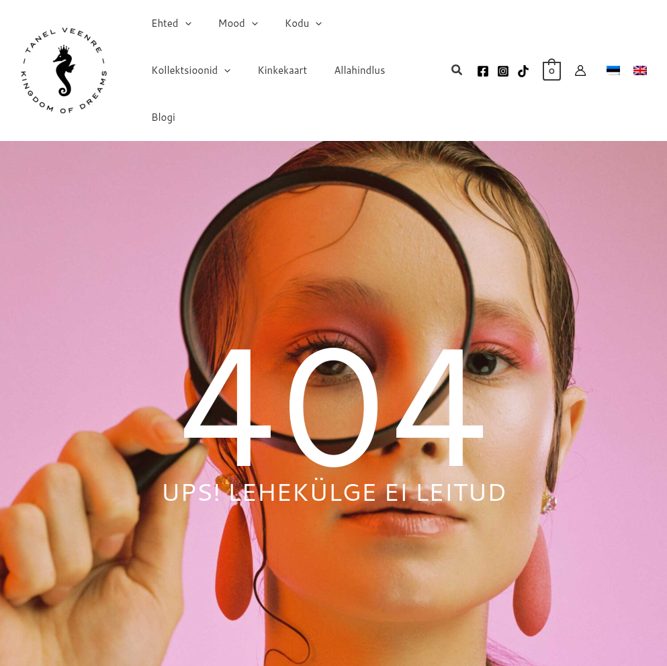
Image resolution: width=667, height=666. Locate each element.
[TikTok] (523, 61)
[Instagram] (503, 61)
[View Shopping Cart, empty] (552, 60)
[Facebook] (483, 61)
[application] (181, 36)
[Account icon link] (580, 60)
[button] (457, 61)
